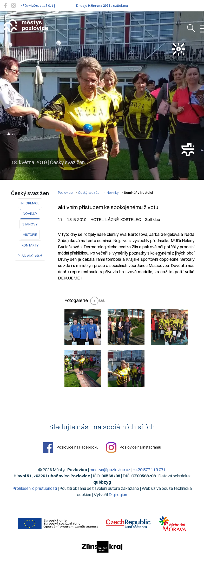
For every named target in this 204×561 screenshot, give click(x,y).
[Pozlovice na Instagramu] (13, 5)
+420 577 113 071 (149, 469)
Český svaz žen (89, 192)
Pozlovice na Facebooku (70, 447)
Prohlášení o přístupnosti (34, 488)
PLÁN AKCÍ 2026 (30, 255)
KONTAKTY (30, 245)
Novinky (30, 213)
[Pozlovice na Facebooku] (5, 5)
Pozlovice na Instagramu (133, 447)
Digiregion (118, 494)
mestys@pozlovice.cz (110, 469)
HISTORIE (30, 234)
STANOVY (29, 224)
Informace (30, 203)
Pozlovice (65, 192)
